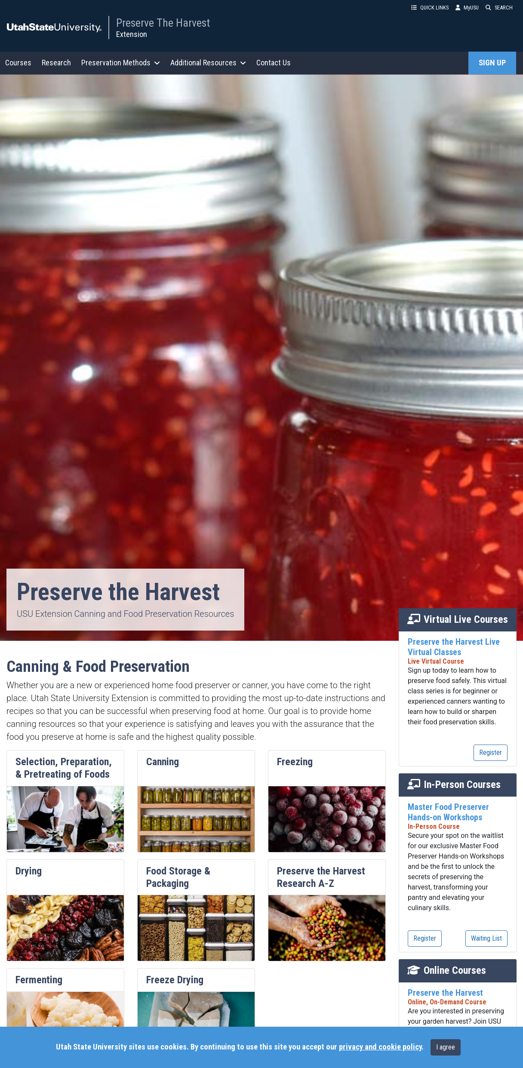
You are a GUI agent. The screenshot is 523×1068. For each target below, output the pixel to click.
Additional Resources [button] (208, 62)
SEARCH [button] (499, 7)
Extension (131, 34)
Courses (18, 62)
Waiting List (486, 938)
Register (490, 752)
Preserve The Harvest (163, 22)
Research (56, 62)
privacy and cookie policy (380, 1047)
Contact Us (273, 62)
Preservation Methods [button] (120, 62)
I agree (445, 1047)
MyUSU (467, 7)
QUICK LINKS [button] (430, 7)
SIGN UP (492, 63)
